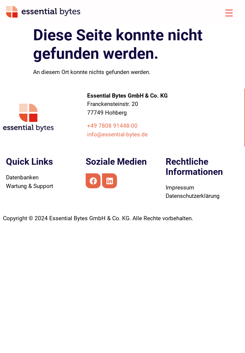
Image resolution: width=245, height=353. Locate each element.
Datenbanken (22, 177)
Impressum (180, 187)
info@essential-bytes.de (117, 134)
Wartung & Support (29, 186)
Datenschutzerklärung (193, 195)
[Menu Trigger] (224, 12)
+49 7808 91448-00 (112, 125)
